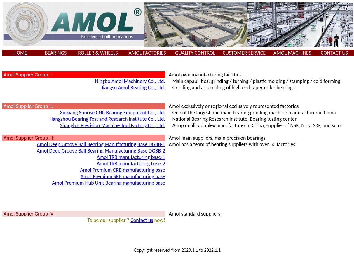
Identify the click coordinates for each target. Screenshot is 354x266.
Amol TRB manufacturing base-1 (131, 157)
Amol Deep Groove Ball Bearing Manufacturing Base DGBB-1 (101, 144)
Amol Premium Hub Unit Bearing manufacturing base (108, 183)
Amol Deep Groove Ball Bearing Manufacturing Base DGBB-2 (101, 151)
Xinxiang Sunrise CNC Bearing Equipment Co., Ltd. (112, 112)
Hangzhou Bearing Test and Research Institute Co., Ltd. (107, 119)
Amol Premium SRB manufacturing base (123, 176)
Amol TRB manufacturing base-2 (131, 163)
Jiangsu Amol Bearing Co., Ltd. (133, 87)
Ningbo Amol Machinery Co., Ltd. (130, 81)
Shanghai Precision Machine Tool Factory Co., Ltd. (112, 125)
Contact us (141, 220)
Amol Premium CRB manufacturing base (122, 170)
